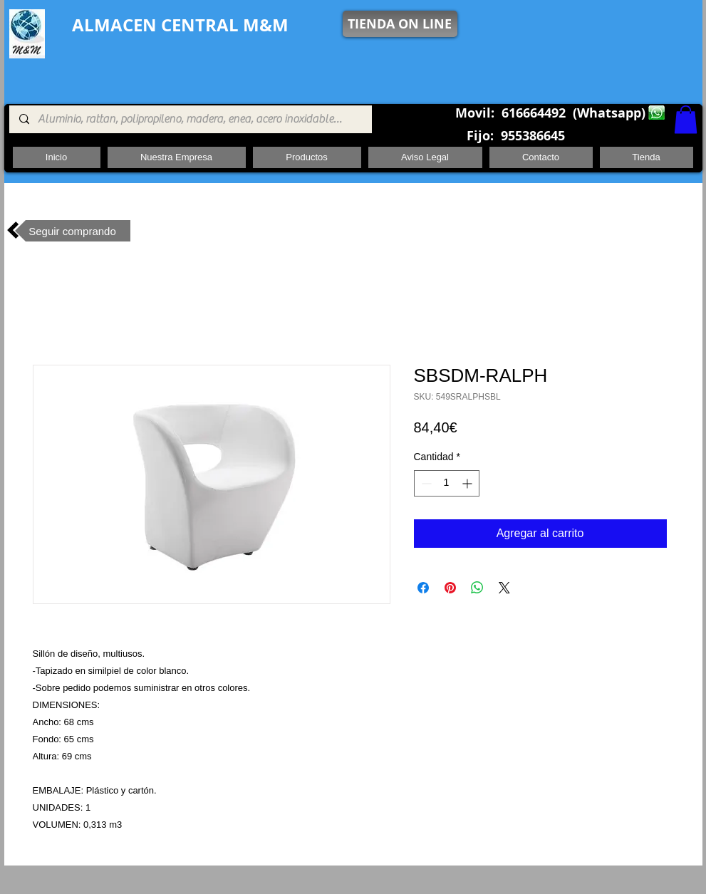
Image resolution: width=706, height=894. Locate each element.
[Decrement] (425, 483)
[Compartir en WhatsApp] (477, 587)
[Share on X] (504, 587)
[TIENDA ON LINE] (400, 24)
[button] (685, 119)
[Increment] (468, 483)
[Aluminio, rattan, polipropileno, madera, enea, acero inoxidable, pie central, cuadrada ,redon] (190, 119)
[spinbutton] (447, 483)
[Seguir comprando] (72, 230)
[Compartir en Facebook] (423, 587)
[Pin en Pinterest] (450, 587)
